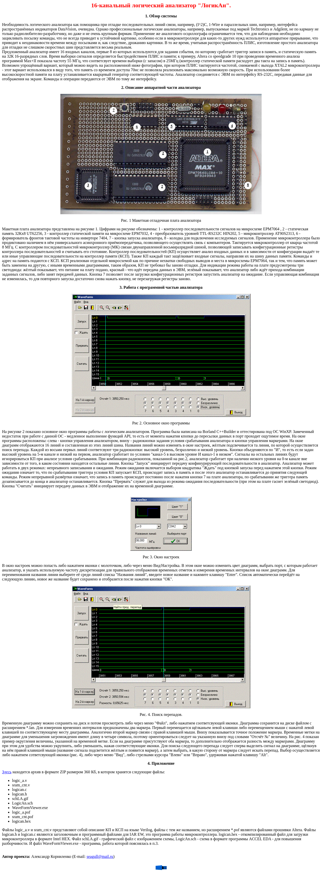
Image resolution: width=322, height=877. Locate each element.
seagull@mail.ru (100, 856)
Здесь (7, 772)
